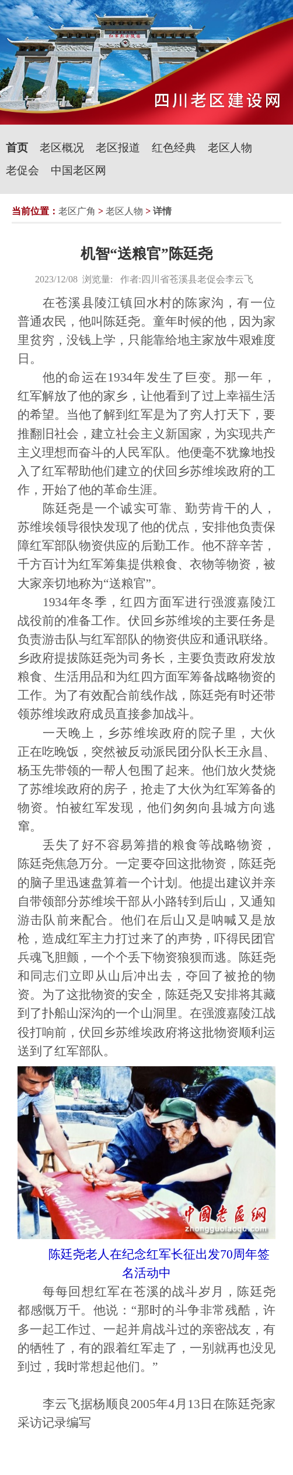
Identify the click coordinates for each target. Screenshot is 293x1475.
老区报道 (118, 148)
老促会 (22, 170)
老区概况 (62, 148)
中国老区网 (78, 170)
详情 (162, 211)
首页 (17, 148)
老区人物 (230, 148)
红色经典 (174, 148)
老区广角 (77, 211)
